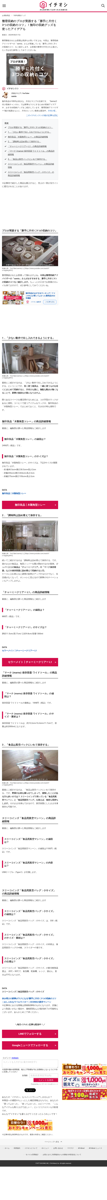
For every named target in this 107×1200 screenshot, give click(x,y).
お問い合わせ (58, 1148)
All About (81, 1148)
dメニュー (45, 1148)
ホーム (7, 1148)
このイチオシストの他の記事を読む (42, 115)
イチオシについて (31, 1148)
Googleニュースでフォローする (30, 1045)
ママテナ (70, 1148)
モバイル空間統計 (32, 1155)
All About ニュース (95, 1148)
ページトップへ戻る (54, 1141)
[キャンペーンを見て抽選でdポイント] (84, 1073)
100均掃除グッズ (19, 15)
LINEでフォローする (30, 1033)
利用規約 (17, 1148)
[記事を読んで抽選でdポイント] (84, 1094)
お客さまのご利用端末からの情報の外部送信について (62, 1155)
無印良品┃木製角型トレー (14, 493)
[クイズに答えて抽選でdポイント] (84, 1081)
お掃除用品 (6, 15)
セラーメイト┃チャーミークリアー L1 (19, 650)
